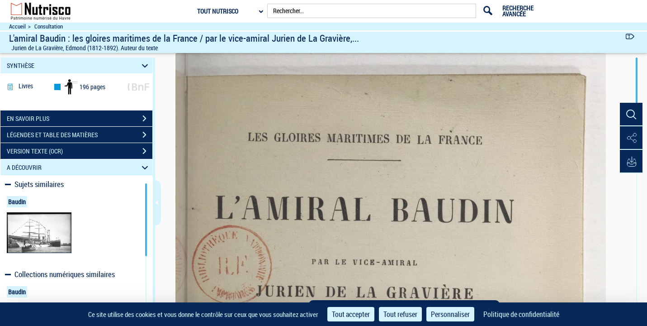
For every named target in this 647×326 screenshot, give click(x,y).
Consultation (48, 26)
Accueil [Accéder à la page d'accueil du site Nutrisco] (17, 26)
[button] (631, 114)
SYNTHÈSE (79, 65)
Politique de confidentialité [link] (521, 314)
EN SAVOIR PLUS (79, 118)
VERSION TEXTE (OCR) (79, 151)
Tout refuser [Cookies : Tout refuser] (400, 314)
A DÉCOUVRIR (79, 167)
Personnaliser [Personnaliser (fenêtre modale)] (450, 314)
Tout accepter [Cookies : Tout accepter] (351, 314)
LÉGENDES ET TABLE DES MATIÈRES (79, 135)
